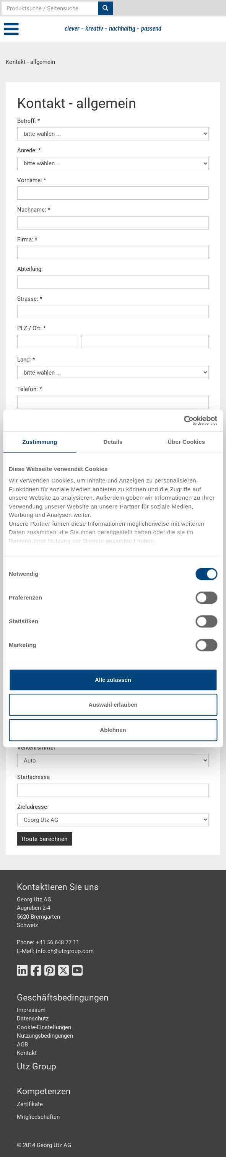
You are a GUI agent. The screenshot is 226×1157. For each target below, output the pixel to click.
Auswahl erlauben (112, 704)
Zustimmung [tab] (39, 441)
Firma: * (27, 239)
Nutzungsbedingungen (45, 1035)
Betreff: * (28, 120)
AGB (22, 1044)
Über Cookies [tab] (186, 441)
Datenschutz (33, 1018)
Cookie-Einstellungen (44, 1027)
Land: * (26, 359)
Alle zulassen (113, 679)
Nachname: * (33, 209)
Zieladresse (32, 806)
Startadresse (33, 777)
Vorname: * (31, 180)
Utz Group (36, 1066)
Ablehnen (113, 730)
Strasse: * (29, 298)
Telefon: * (29, 389)
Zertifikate (30, 1104)
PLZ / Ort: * (31, 328)
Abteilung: (30, 269)
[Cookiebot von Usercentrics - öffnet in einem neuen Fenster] (183, 420)
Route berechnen (45, 839)
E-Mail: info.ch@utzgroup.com (55, 951)
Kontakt (27, 1052)
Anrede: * (29, 150)
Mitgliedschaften (38, 1116)
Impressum (31, 1010)
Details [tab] (113, 441)
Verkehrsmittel (36, 747)
